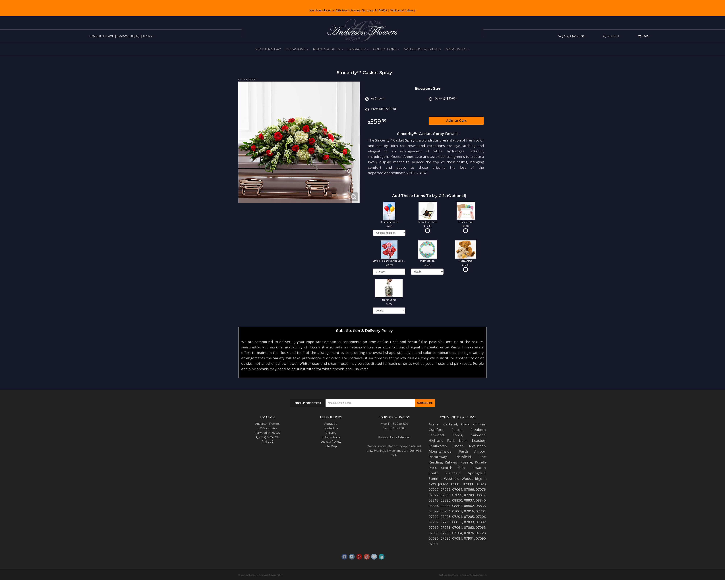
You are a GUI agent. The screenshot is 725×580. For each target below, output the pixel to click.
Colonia (479, 424)
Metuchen (477, 446)
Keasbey (479, 440)
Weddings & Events (422, 49)
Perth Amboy (472, 451)
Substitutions (331, 437)
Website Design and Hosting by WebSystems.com (463, 574)
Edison (457, 429)
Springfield (477, 473)
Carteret (450, 424)
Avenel (434, 424)
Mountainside (440, 451)
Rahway (451, 462)
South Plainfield (445, 473)
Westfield (451, 478)
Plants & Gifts (326, 49)
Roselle (466, 462)
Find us (267, 442)
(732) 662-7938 (573, 36)
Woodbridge (472, 478)
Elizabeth (478, 429)
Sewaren (478, 467)
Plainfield (463, 456)
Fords (457, 435)
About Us (330, 424)
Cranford (436, 429)
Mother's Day (268, 49)
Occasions (295, 49)
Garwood (478, 435)
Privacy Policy (276, 574)
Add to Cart (456, 121)
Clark (465, 424)
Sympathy (357, 49)
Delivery (330, 433)
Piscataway (438, 456)
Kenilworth (438, 446)
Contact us (331, 428)
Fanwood (436, 435)
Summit (435, 478)
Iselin (463, 440)
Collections (385, 49)
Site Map (331, 446)
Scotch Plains (453, 467)
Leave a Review (331, 442)
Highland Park (442, 440)
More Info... (456, 49)
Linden (458, 446)
